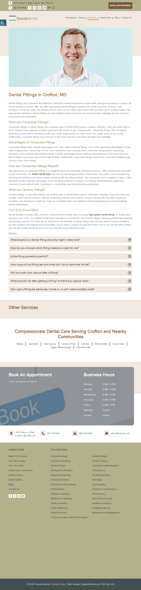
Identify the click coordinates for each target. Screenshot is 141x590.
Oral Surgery (99, 485)
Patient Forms (16, 475)
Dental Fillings (58, 466)
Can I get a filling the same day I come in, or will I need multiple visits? (55, 290)
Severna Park (69, 344)
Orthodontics (57, 489)
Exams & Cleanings (61, 475)
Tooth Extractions (101, 475)
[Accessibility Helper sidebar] (3, 22)
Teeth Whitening (59, 508)
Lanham (85, 344)
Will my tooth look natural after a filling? (36, 273)
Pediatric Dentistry (60, 494)
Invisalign (97, 480)
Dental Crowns (100, 461)
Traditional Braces (101, 508)
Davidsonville (83, 348)
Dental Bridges (100, 457)
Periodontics (98, 494)
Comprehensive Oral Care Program (69, 517)
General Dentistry (60, 480)
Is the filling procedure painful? (30, 256)
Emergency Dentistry (62, 471)
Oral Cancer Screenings (63, 485)
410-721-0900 (53, 434)
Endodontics (98, 471)
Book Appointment (120, 5)
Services (92, 17)
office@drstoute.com (120, 434)
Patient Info (105, 17)
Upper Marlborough (61, 348)
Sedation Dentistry (101, 503)
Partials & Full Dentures (104, 489)
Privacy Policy (58, 584)
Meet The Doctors (18, 457)
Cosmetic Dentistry (60, 461)
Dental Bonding (59, 457)
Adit (112, 584)
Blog (117, 17)
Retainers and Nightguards (106, 512)
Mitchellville (101, 344)
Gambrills (33, 344)
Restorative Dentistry (61, 498)
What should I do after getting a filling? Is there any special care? (51, 281)
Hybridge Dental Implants (105, 466)
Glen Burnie (50, 344)
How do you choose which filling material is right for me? (47, 248)
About (81, 17)
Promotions (71, 17)
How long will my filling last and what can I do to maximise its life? (52, 265)
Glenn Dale (118, 344)
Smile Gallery (15, 480)
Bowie (20, 344)
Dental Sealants (59, 503)
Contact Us (126, 17)
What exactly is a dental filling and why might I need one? (47, 240)
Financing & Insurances (21, 471)
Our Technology (17, 461)
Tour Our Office (17, 466)
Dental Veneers (59, 512)
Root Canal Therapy (102, 498)
